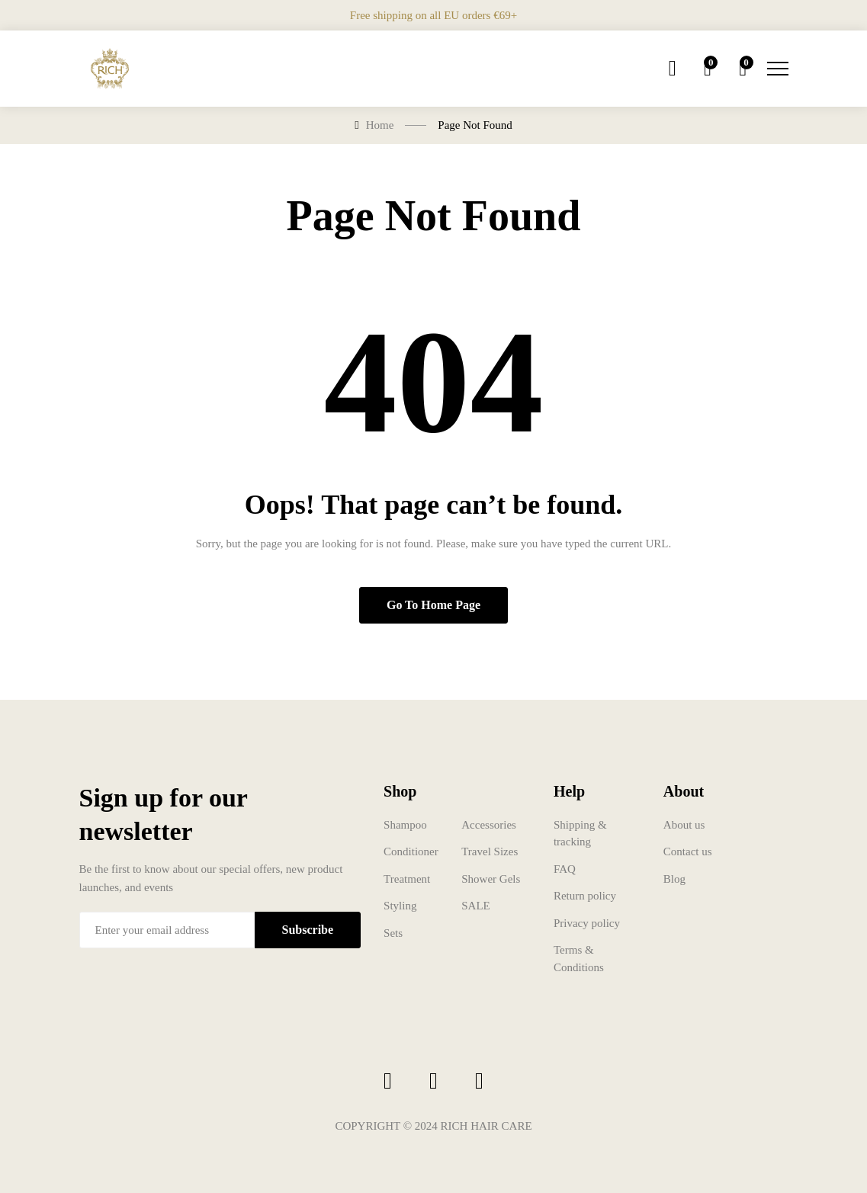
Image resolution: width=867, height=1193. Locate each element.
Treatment (407, 879)
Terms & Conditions (579, 958)
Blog (674, 879)
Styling (400, 906)
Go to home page (433, 604)
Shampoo (405, 825)
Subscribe (308, 929)
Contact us (687, 851)
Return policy (585, 896)
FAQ (565, 869)
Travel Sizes (489, 851)
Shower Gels (490, 879)
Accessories (488, 825)
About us (684, 825)
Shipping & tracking (580, 833)
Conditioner (411, 851)
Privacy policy (587, 923)
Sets (393, 933)
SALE (475, 906)
